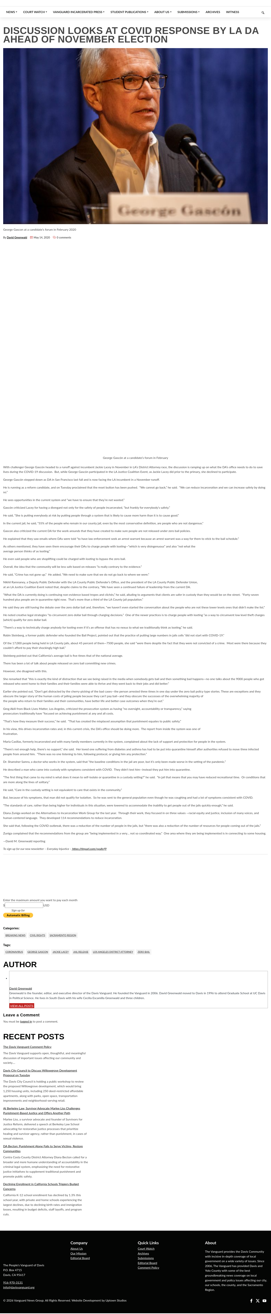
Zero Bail (154, 952)
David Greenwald (17, 237)
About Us (76, 1249)
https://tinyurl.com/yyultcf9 (89, 848)
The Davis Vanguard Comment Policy (27, 1047)
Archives (143, 1254)
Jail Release (86, 952)
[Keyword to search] (255, 12)
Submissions (146, 1258)
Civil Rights (40, 935)
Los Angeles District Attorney (121, 952)
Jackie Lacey (64, 952)
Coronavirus (14, 952)
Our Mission (78, 1254)
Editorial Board (80, 1258)
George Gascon (40, 952)
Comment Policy (148, 1268)
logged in (26, 1022)
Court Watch (146, 1249)
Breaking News (16, 935)
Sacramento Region (67, 935)
